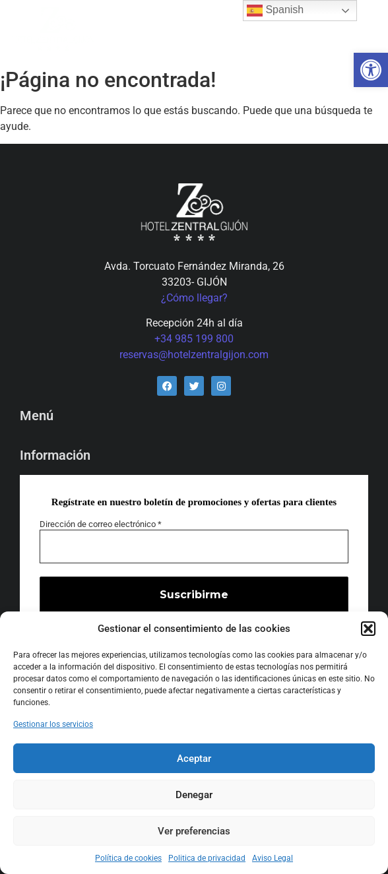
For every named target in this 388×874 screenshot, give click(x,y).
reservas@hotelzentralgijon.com (194, 354)
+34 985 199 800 (194, 338)
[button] (371, 70)
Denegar (194, 795)
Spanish (275, 10)
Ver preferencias (194, 831)
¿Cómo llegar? (194, 298)
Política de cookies (128, 858)
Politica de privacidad (206, 858)
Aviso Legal (272, 858)
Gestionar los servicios (53, 724)
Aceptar (194, 759)
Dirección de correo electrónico (101, 524)
